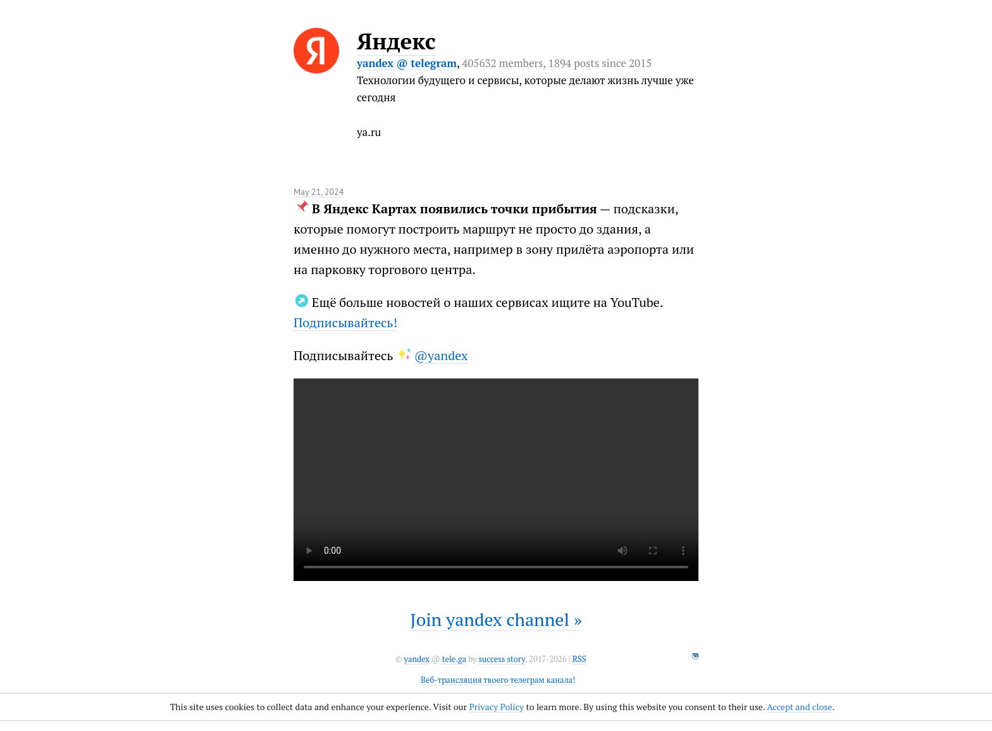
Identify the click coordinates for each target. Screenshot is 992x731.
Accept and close (799, 707)
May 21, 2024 (319, 191)
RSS (579, 659)
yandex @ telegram (407, 63)
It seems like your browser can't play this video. (496, 479)
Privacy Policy (496, 707)
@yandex (441, 355)
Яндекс (396, 41)
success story (501, 659)
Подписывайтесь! (345, 322)
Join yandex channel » (496, 619)
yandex (416, 659)
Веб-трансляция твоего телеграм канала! (498, 680)
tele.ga (454, 659)
